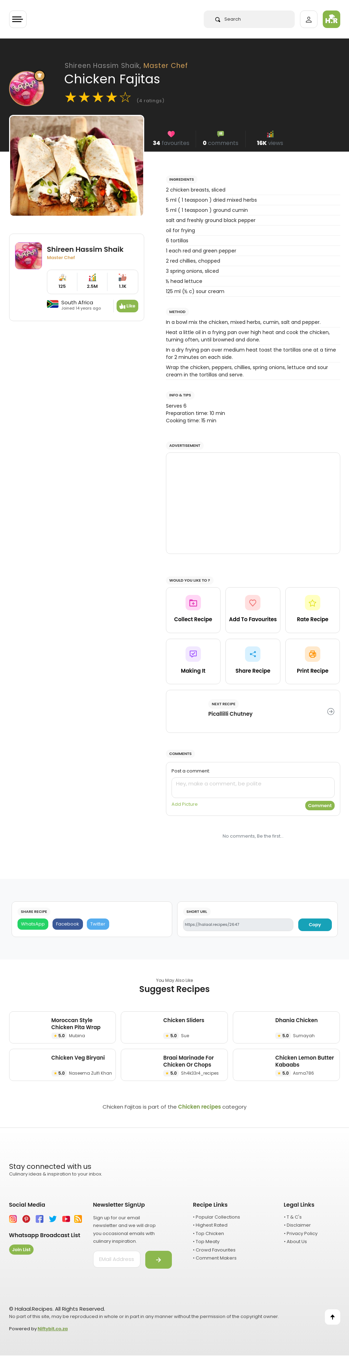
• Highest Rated (210, 1225)
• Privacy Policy (300, 1233)
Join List (21, 1249)
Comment (319, 805)
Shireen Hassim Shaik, (126, 65)
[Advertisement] (253, 503)
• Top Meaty (206, 1241)
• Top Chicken (208, 1233)
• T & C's (293, 1217)
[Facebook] (68, 924)
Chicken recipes (199, 1106)
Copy (315, 924)
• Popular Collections (216, 1217)
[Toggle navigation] (18, 19)
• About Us (295, 1241)
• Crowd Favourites (214, 1250)
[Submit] (158, 1260)
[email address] (116, 1259)
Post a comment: (191, 771)
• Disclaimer (297, 1225)
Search (228, 19)
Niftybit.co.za (53, 1328)
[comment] (253, 787)
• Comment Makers (215, 1258)
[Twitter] (98, 924)
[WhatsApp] (33, 924)
